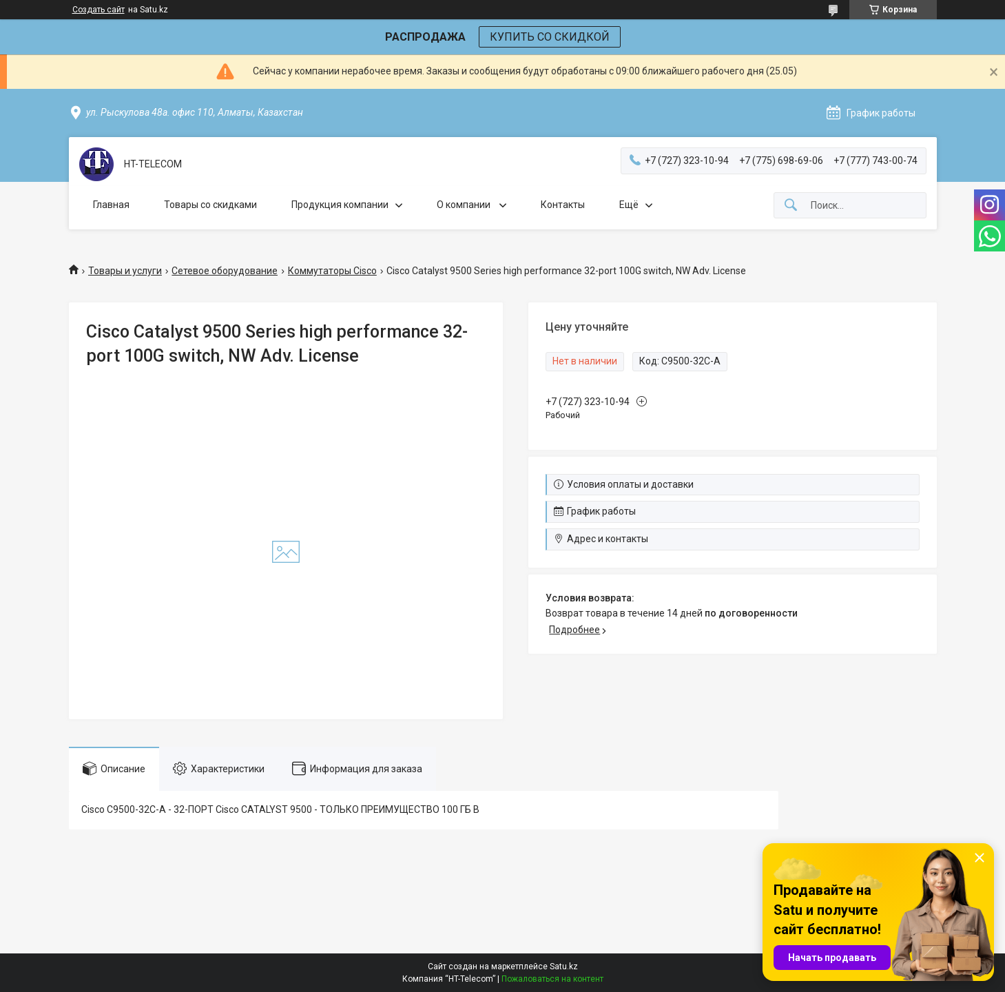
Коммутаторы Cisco (332, 270)
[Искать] (790, 205)
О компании (465, 204)
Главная (111, 204)
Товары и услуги (125, 270)
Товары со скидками (210, 204)
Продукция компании (339, 204)
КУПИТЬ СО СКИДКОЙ (550, 36)
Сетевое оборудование (225, 270)
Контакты (563, 204)
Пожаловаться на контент (552, 979)
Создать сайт (98, 9)
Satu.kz (564, 966)
